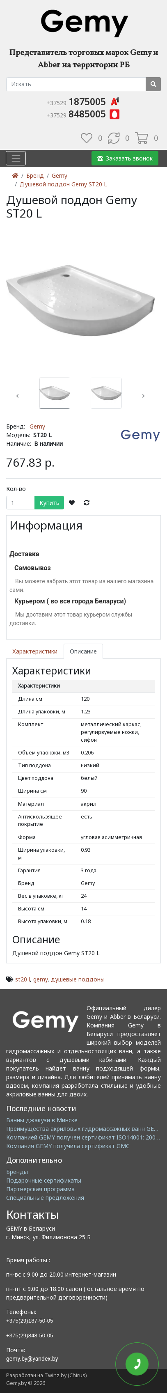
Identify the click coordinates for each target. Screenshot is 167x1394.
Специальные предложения (45, 1197)
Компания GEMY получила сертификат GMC (68, 1146)
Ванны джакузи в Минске (42, 1120)
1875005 (83, 101)
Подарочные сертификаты (43, 1180)
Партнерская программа (40, 1189)
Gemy (59, 175)
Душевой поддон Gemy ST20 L (63, 184)
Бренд (35, 175)
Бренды (17, 1172)
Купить (49, 503)
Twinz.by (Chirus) (65, 1375)
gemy (40, 979)
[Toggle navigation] (16, 158)
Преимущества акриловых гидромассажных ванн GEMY (84, 1129)
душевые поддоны (78, 979)
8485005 (83, 114)
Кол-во (16, 489)
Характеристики (34, 651)
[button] (17, 396)
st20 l (22, 979)
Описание (83, 651)
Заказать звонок (125, 158)
